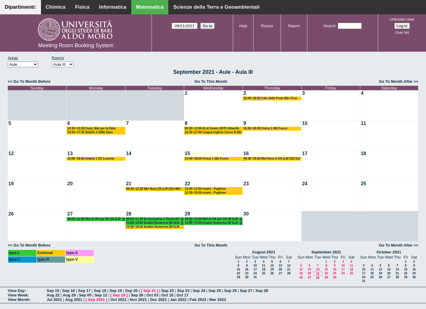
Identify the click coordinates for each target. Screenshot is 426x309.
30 (246, 213)
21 (129, 183)
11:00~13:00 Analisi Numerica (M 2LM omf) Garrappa (155, 223)
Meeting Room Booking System (75, 45)
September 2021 (326, 252)
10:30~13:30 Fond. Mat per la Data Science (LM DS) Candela (91, 129)
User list (402, 32)
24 (305, 183)
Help (243, 26)
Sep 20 (131, 290)
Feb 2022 (198, 299)
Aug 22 (53, 295)
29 (187, 213)
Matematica (150, 7)
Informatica (112, 7)
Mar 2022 (218, 299)
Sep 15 (53, 290)
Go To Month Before (32, 81)
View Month (18, 299)
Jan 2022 (178, 299)
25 (363, 183)
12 (11, 153)
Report (294, 26)
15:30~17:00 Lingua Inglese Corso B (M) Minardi (213, 132)
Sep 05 (85, 295)
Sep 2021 (96, 299)
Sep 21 (149, 290)
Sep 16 (68, 290)
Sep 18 (100, 290)
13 (70, 153)
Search (329, 26)
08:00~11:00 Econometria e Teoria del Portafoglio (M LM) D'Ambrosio (155, 219)
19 (11, 183)
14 (129, 153)
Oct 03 (152, 295)
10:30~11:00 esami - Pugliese (205, 188)
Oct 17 (183, 295)
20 (70, 183)
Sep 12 (100, 295)
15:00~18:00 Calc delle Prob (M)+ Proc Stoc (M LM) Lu (270, 98)
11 (363, 123)
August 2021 (263, 252)
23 (246, 183)
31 (255, 277)
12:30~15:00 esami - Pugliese (205, 192)
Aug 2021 (74, 299)
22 (187, 183)
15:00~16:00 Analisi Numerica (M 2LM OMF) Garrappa (152, 227)
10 (305, 123)
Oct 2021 (118, 299)
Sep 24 (199, 290)
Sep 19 (115, 290)
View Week (18, 295)
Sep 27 (246, 290)
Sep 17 (84, 290)
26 (11, 213)
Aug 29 (69, 295)
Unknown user (402, 19)
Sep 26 (230, 290)
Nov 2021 (138, 299)
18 (363, 153)
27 (70, 213)
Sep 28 (262, 290)
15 (187, 153)
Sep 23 (183, 290)
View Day (16, 290)
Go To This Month (211, 81)
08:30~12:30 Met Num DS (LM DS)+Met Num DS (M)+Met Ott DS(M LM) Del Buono (153, 189)
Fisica (82, 7)
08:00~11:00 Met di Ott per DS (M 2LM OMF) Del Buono (96, 219)
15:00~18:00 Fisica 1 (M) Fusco (206, 158)
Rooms (267, 26)
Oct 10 (167, 295)
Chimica (55, 7)
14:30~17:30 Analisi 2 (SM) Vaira (90, 132)
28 (129, 213)
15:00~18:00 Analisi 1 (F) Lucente (90, 158)
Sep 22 (167, 290)
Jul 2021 (54, 299)
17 (305, 153)
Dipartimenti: (20, 7)
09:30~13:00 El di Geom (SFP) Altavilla (212, 128)
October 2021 (389, 252)
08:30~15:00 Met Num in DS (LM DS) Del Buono (271, 159)
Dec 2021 (158, 299)
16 (246, 153)
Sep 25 (214, 290)
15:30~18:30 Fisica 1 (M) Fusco (265, 128)
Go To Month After (396, 81)
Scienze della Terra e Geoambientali (216, 7)
